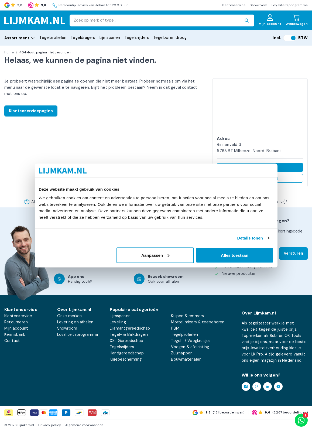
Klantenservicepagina (31, 110)
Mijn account (16, 328)
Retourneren (16, 322)
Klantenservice (234, 5)
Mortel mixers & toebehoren (197, 322)
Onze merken (69, 315)
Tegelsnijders (137, 37)
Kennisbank (14, 334)
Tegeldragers (83, 37)
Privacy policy (49, 425)
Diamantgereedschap (130, 328)
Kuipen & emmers (187, 315)
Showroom (258, 5)
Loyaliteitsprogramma (290, 5)
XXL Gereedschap (126, 340)
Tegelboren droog (170, 37)
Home (9, 52)
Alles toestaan (234, 255)
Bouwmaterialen (186, 359)
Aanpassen (155, 255)
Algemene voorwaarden (84, 425)
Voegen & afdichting (190, 346)
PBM (175, 328)
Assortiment (19, 38)
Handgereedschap (127, 353)
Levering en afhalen (75, 322)
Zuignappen (182, 353)
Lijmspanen (110, 37)
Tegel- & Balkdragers (129, 334)
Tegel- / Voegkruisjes (191, 340)
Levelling (118, 322)
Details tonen (250, 238)
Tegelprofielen (52, 37)
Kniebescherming (126, 359)
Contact (12, 340)
